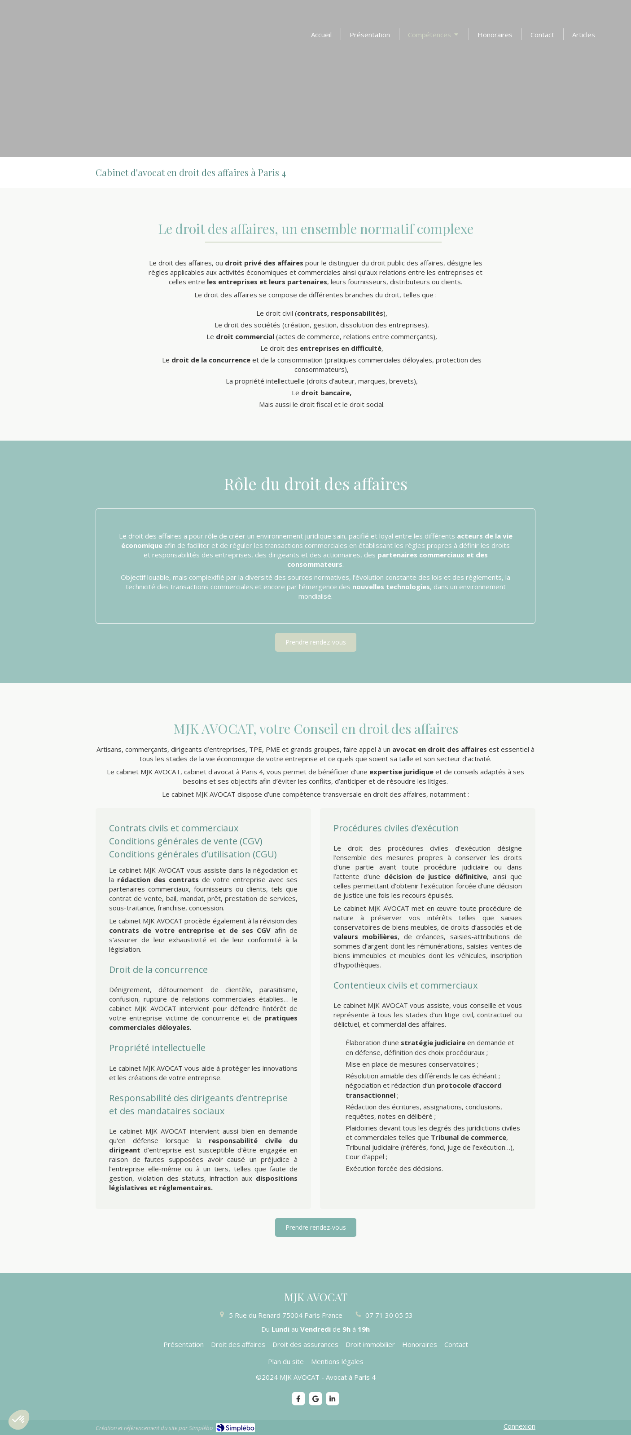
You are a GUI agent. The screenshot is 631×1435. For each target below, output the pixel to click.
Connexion (519, 1426)
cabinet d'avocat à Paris (221, 771)
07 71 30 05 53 (389, 1315)
